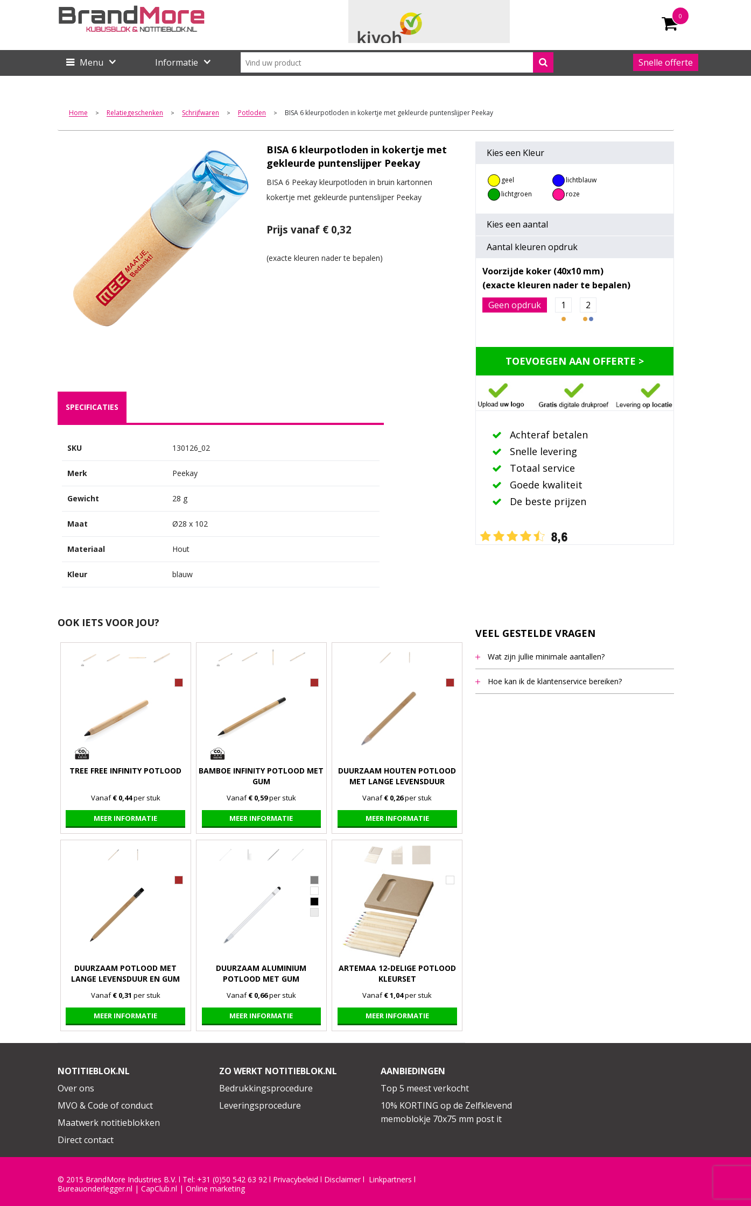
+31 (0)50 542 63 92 (232, 1179)
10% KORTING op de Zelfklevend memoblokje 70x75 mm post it (446, 1112)
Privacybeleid (295, 1179)
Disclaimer (342, 1179)
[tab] (92, 407)
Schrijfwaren (200, 113)
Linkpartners (390, 1179)
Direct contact (86, 1140)
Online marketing (215, 1188)
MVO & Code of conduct (105, 1105)
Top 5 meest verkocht (425, 1088)
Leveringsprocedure (260, 1105)
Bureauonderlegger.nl (95, 1188)
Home (78, 113)
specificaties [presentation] (92, 407)
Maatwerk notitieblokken (109, 1123)
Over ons (76, 1088)
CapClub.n (158, 1188)
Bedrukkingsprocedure (266, 1088)
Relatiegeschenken (135, 113)
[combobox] (397, 62)
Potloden (252, 113)
